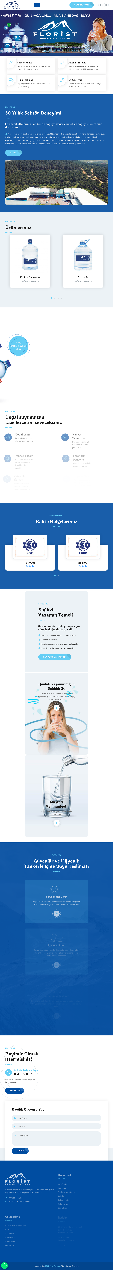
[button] (51, 298)
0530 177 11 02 (23, 1074)
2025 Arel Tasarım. (53, 1266)
